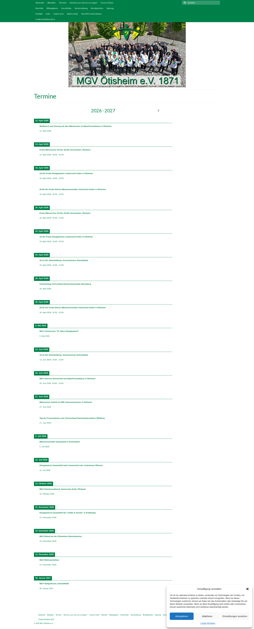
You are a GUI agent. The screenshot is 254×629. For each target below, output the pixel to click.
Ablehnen (207, 616)
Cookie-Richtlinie (207, 623)
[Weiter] (158, 110)
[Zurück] (48, 110)
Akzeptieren (181, 616)
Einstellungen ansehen (234, 616)
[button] (247, 589)
